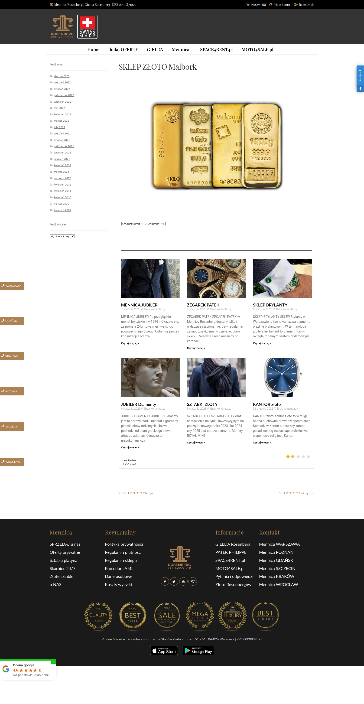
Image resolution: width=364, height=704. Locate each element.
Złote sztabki (61, 576)
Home (93, 49)
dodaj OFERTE (123, 49)
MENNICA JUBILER (139, 304)
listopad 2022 (62, 88)
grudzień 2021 (62, 133)
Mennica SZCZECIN (277, 568)
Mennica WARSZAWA (279, 544)
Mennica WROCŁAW (278, 584)
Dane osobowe (118, 576)
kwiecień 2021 (62, 165)
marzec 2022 (61, 120)
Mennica (180, 49)
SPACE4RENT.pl (216, 49)
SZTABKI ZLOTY (202, 404)
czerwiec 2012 (62, 177)
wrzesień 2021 (62, 152)
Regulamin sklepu (121, 560)
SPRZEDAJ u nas (65, 544)
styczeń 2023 (61, 76)
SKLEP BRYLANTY (270, 304)
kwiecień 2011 (62, 190)
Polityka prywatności (124, 544)
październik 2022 (64, 95)
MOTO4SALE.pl (257, 49)
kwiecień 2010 (62, 197)
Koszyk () (258, 5)
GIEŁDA (155, 49)
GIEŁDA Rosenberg (232, 544)
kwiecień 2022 (62, 114)
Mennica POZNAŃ (276, 552)
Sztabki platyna (63, 560)
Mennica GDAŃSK (276, 560)
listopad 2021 (62, 139)
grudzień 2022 (62, 82)
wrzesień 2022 (62, 101)
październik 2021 (64, 146)
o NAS (56, 584)
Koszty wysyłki (118, 584)
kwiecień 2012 (62, 184)
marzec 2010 (61, 203)
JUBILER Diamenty (138, 404)
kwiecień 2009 (62, 210)
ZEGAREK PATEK (203, 304)
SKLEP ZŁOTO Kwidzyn (294, 493)
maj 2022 (59, 107)
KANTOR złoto (267, 404)
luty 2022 (59, 127)
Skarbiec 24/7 (62, 568)
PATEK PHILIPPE (231, 552)
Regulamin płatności (123, 552)
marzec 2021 (61, 171)
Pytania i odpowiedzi (234, 576)
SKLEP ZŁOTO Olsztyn (138, 493)
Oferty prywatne (65, 552)
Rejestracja (307, 5)
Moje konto (282, 5)
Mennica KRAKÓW (276, 576)
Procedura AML (119, 568)
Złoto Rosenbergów (233, 584)
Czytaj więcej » (130, 343)
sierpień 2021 (62, 158)
